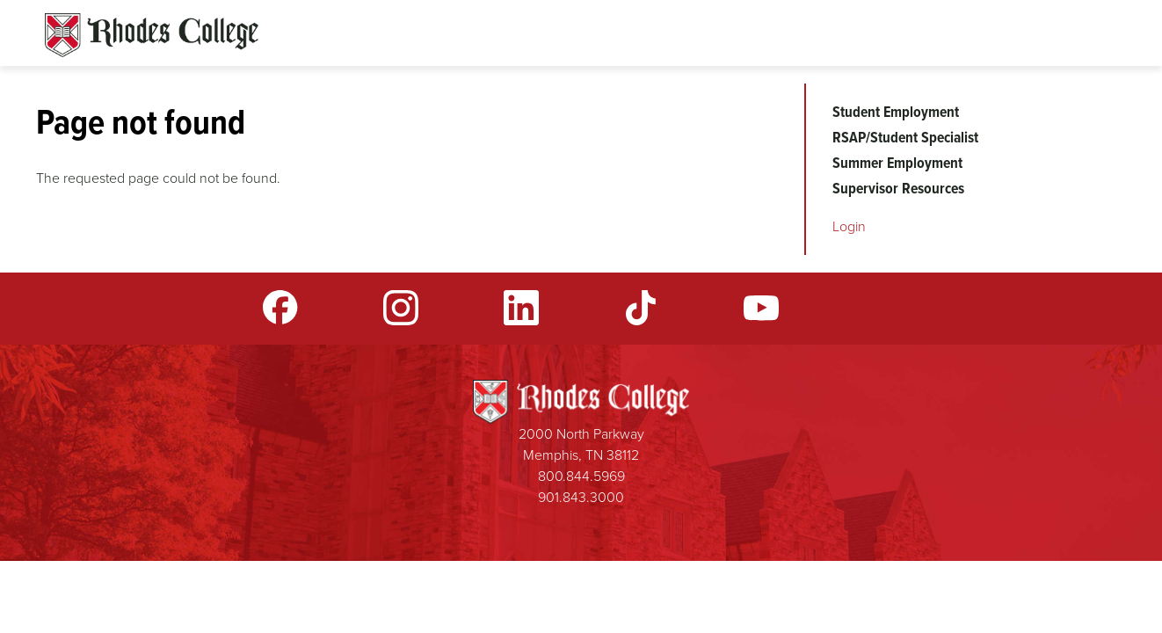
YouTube (761, 307)
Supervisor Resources (898, 188)
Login (849, 226)
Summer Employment (897, 162)
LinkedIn (521, 307)
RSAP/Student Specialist (905, 137)
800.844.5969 (581, 476)
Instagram (400, 307)
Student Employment (895, 111)
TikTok (640, 307)
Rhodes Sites (151, 35)
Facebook (280, 307)
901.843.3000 (581, 497)
